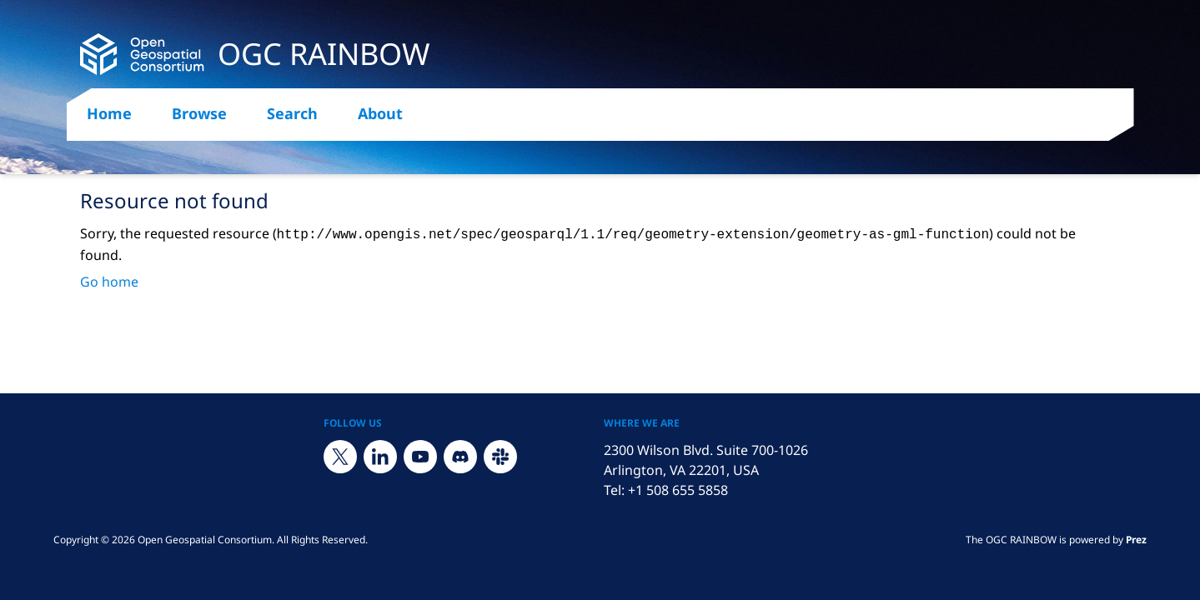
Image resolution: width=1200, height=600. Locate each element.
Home (109, 113)
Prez (1136, 539)
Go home (109, 281)
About (380, 113)
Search (292, 113)
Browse (199, 113)
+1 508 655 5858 (678, 490)
